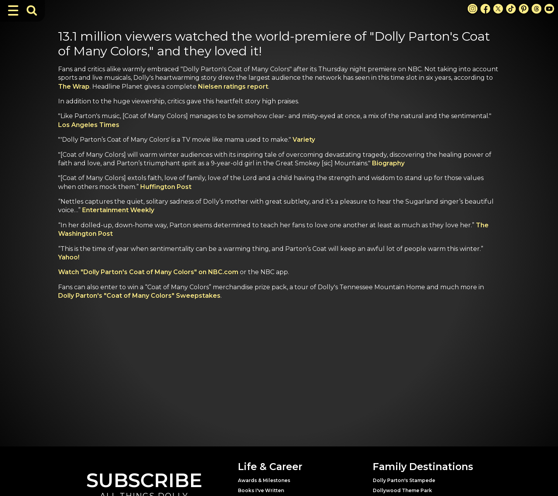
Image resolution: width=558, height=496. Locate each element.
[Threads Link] (536, 9)
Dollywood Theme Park (402, 490)
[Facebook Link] (485, 9)
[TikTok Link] (511, 9)
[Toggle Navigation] (13, 10)
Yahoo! (68, 257)
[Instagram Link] (472, 9)
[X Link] (498, 9)
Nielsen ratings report (233, 86)
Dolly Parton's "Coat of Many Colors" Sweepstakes (139, 295)
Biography (388, 163)
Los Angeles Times (88, 125)
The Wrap (74, 86)
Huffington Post (165, 187)
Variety (304, 139)
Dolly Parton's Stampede (404, 480)
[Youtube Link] (549, 9)
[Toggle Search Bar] (31, 10)
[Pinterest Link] (524, 9)
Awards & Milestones (264, 480)
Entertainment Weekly (118, 210)
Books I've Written (261, 490)
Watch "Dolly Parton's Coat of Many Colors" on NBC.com (148, 272)
